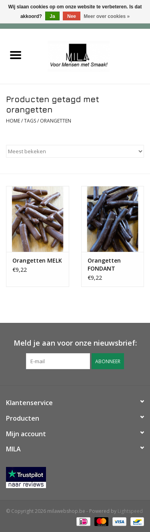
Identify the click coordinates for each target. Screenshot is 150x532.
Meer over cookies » (107, 16)
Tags (30, 120)
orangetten (55, 120)
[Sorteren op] (75, 151)
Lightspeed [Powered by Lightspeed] (130, 511)
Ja (52, 16)
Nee (71, 16)
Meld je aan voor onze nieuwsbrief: (75, 343)
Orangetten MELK (37, 260)
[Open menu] (15, 55)
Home (13, 120)
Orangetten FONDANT (104, 264)
